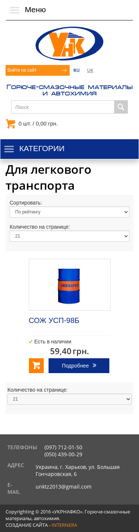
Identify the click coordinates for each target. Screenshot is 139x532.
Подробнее (75, 366)
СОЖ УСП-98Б (54, 320)
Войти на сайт (21, 70)
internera (64, 525)
